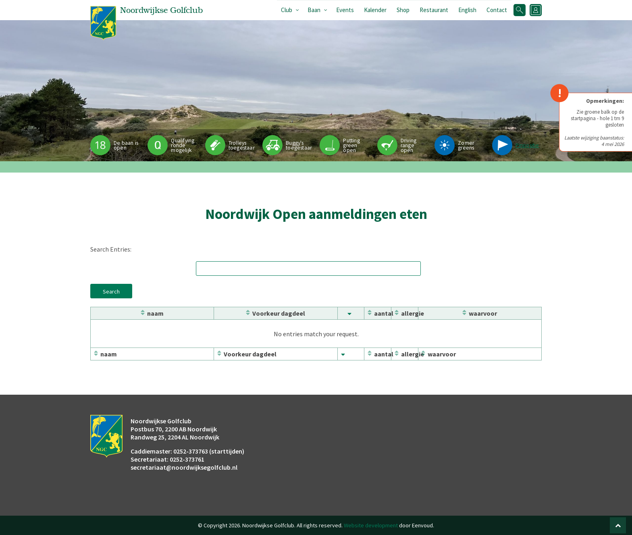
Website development (371, 525)
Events (345, 10)
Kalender (375, 10)
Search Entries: (110, 249)
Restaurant (434, 10)
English (467, 10)
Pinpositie (527, 145)
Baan (314, 10)
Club (286, 10)
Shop (403, 10)
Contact (496, 10)
